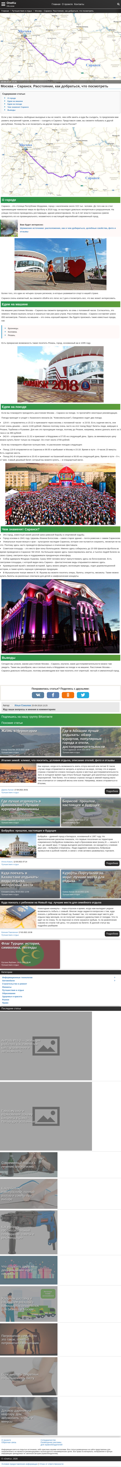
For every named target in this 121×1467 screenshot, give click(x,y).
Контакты (79, 4)
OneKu (11, 2)
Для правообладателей (51, 1445)
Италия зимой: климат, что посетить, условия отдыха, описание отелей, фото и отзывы (58, 760)
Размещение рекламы (51, 1443)
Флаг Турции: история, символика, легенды (20, 946)
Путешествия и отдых (10, 753)
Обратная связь (8, 1443)
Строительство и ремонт (14, 984)
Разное (5, 1000)
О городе (11, 98)
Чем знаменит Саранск (18, 107)
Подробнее (112, 791)
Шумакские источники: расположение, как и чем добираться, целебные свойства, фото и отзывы (68, 230)
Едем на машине (15, 101)
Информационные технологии (17, 978)
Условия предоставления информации (19, 1464)
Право (5, 1003)
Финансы (6, 987)
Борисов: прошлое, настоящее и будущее (81, 803)
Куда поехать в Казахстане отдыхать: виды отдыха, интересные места (20, 879)
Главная (56, 4)
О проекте (67, 4)
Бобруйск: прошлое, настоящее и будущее (28, 831)
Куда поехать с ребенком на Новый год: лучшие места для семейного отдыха (51, 902)
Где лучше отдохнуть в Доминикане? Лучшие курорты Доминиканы (21, 805)
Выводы (11, 110)
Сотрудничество (48, 1440)
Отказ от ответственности (52, 1464)
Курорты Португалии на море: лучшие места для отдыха (83, 877)
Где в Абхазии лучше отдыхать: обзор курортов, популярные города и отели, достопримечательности (84, 739)
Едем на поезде (14, 104)
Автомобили (8, 981)
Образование (8, 994)
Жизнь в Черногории (19, 731)
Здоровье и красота (12, 997)
